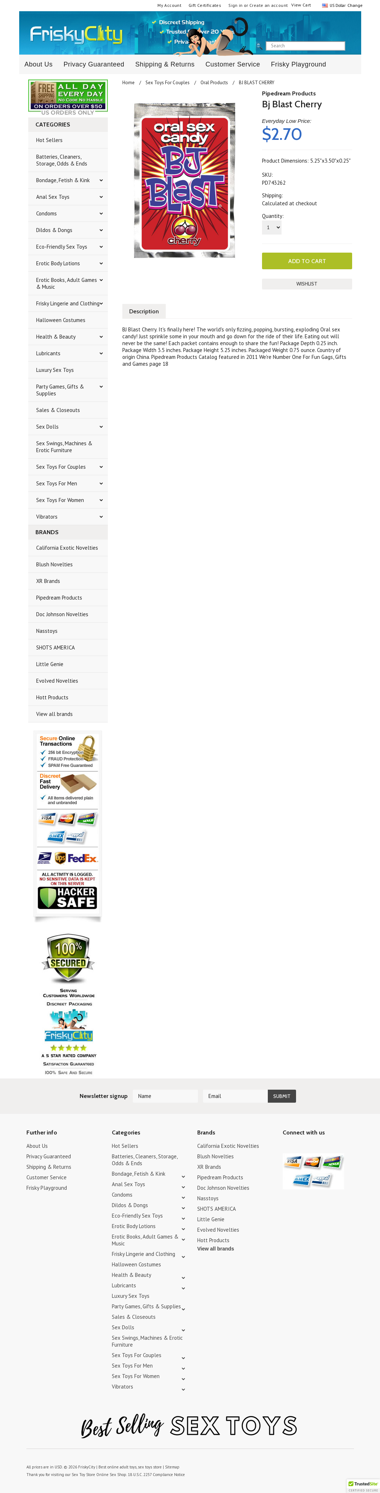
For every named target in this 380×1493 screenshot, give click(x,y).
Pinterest (312, 1146)
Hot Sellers (49, 140)
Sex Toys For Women (60, 500)
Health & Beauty (56, 336)
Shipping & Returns (165, 64)
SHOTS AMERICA (55, 647)
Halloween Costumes (60, 320)
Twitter (287, 1146)
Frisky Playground (298, 64)
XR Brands (48, 581)
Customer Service (233, 64)
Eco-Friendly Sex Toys (61, 246)
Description (144, 311)
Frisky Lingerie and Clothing (68, 303)
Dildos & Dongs (54, 230)
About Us (39, 64)
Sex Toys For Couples (61, 466)
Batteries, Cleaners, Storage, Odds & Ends (61, 160)
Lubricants (48, 353)
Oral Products (214, 83)
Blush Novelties (54, 564)
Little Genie (49, 664)
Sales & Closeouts (58, 410)
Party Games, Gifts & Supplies (60, 390)
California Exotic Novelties (67, 547)
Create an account (268, 5)
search (351, 46)
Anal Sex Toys (52, 196)
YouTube (299, 1146)
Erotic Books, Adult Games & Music (66, 283)
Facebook (325, 1146)
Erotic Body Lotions (58, 263)
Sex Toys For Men (56, 483)
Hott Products (52, 697)
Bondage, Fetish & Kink (63, 180)
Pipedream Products (59, 597)
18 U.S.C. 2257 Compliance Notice (156, 1474)
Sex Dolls (47, 426)
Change (354, 5)
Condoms (46, 213)
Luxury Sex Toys (55, 369)
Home (128, 83)
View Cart (301, 5)
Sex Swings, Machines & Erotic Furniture (64, 447)
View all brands (54, 714)
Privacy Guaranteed (94, 64)
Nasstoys (47, 630)
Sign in (235, 5)
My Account (169, 5)
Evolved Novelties (57, 680)
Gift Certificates (205, 5)
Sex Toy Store (83, 1474)
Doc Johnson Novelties (62, 614)
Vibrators (47, 516)
